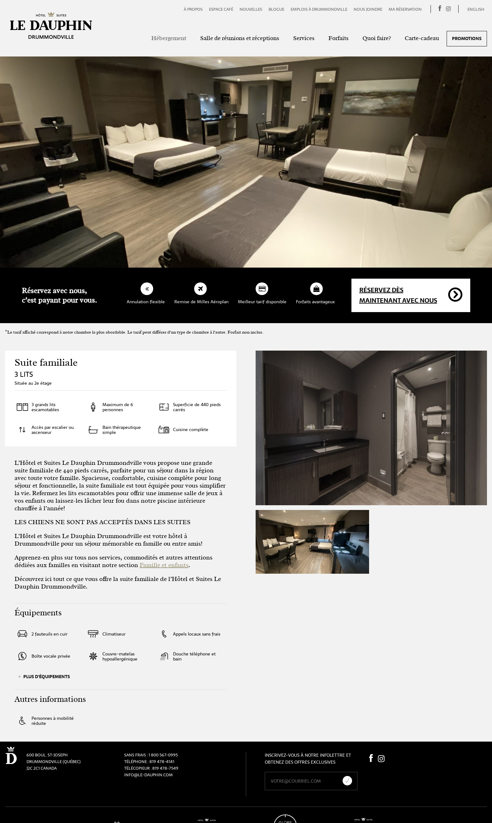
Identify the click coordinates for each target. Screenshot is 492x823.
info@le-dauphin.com (148, 775)
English (475, 9)
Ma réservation (405, 9)
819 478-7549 (165, 768)
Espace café (221, 9)
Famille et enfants (164, 565)
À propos (193, 9)
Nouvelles (251, 9)
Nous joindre (368, 9)
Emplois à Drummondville (319, 9)
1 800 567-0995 (163, 755)
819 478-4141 (161, 761)
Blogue (276, 9)
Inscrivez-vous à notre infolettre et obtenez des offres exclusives (308, 759)
